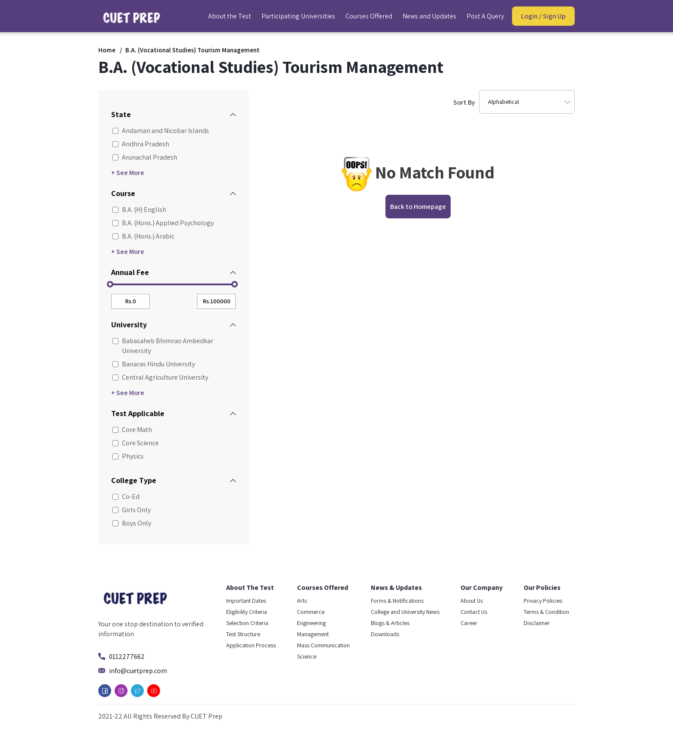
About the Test (229, 16)
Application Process (251, 645)
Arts (302, 600)
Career (469, 623)
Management (313, 634)
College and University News (405, 612)
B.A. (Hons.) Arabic (142, 236)
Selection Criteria (247, 623)
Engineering (311, 623)
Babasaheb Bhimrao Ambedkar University (162, 345)
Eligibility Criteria (246, 612)
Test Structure (243, 634)
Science (306, 656)
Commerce (310, 612)
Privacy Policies (543, 600)
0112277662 (127, 656)
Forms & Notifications (397, 600)
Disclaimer (537, 623)
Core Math (131, 429)
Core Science (135, 442)
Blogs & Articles (390, 623)
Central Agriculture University (159, 377)
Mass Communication (323, 645)
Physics (127, 456)
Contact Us (474, 612)
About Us (472, 600)
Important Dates (246, 600)
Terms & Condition (546, 612)
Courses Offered (369, 16)
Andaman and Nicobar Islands (160, 130)
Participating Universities (298, 16)
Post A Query (485, 16)
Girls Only (131, 509)
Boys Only (131, 523)
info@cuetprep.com (138, 670)
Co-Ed (125, 496)
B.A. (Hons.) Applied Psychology (162, 222)
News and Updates (429, 16)
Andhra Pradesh (140, 143)
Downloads (385, 634)
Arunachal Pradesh (144, 157)
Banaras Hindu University (153, 364)
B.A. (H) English (138, 209)
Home (106, 50)
